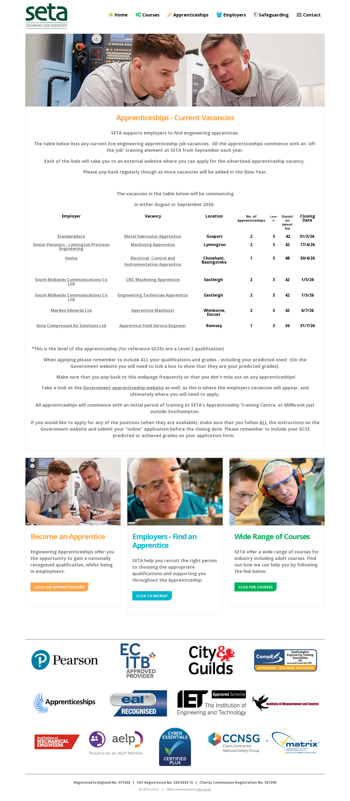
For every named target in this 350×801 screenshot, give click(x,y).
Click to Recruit (152, 595)
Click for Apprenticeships (59, 587)
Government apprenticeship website (123, 388)
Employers (231, 15)
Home (118, 15)
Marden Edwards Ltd (71, 310)
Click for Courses (255, 587)
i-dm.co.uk (203, 789)
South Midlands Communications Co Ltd (71, 281)
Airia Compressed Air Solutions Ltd (71, 325)
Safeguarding (271, 15)
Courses (147, 15)
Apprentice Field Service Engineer (152, 325)
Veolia (71, 258)
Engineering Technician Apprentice (153, 295)
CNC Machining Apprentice (153, 279)
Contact (309, 15)
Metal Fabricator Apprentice (152, 236)
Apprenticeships (187, 15)
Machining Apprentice (153, 244)
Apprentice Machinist (152, 310)
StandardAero (71, 236)
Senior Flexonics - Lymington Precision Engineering (71, 246)
